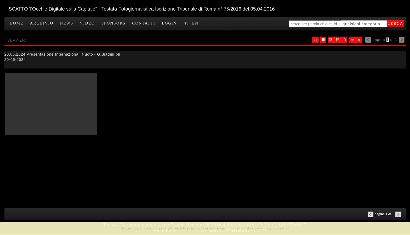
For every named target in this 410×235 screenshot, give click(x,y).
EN (195, 23)
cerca (395, 23)
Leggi (231, 228)
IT (187, 23)
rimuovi (262, 228)
